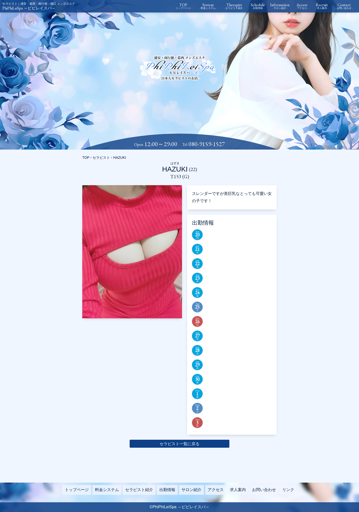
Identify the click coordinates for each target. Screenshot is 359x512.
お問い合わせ (264, 490)
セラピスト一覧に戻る (179, 444)
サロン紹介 (191, 490)
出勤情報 (167, 490)
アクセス (216, 490)
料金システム (107, 490)
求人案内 (238, 490)
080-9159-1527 (206, 144)
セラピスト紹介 (139, 490)
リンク (288, 490)
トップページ (77, 490)
